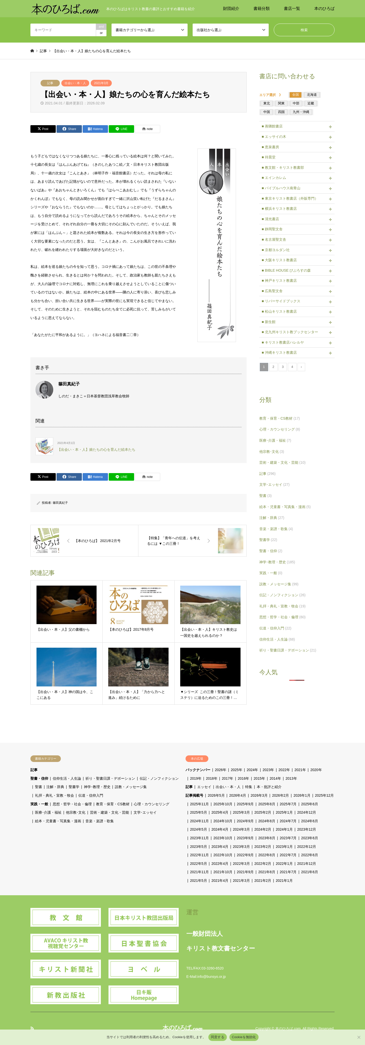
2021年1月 (284, 881)
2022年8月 (266, 855)
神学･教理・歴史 (277, 562)
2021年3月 (101, 83)
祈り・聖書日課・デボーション (287, 650)
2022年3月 (241, 864)
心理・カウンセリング (279, 429)
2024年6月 (309, 821)
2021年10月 (222, 872)
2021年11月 (199, 872)
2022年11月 (199, 855)
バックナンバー (198, 770)
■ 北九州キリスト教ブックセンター (290, 332)
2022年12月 (306, 847)
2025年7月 (288, 804)
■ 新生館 (269, 322)
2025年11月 (199, 804)
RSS (32, 1028)
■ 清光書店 (270, 219)
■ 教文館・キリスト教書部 (283, 167)
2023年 (268, 770)
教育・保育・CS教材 (279, 418)
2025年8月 (266, 804)
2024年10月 (222, 821)
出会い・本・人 (75, 83)
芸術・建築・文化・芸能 (282, 462)
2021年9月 (245, 872)
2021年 (300, 770)
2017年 (227, 778)
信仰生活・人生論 (277, 639)
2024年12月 (306, 812)
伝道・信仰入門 (275, 628)
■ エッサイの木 (274, 137)
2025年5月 (198, 812)
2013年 (291, 778)
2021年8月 (266, 872)
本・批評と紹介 (269, 787)
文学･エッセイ (274, 484)
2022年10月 (222, 855)
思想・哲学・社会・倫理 (282, 617)
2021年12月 (306, 864)
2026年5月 (216, 795)
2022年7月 (288, 855)
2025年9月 (245, 804)
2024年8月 (266, 821)
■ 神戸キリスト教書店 (279, 280)
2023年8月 (266, 838)
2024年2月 (262, 829)
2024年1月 (284, 829)
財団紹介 (231, 8)
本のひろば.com (288, 1028)
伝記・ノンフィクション (282, 595)
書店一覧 (292, 8)
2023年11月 (199, 838)
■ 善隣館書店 (272, 126)
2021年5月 (198, 881)
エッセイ (204, 787)
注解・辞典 (271, 518)
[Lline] (121, 129)
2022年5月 (198, 864)
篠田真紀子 (60, 503)
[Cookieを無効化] (358, 1037)
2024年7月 (288, 821)
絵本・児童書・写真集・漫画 (285, 507)
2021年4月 (219, 881)
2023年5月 (198, 847)
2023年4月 (219, 847)
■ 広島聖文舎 (272, 291)
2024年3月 (241, 829)
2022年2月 (262, 864)
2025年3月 (241, 812)
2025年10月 (222, 804)
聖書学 (268, 540)
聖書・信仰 (270, 551)
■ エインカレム (274, 178)
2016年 (243, 778)
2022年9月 (245, 855)
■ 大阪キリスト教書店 (279, 260)
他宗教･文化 (271, 452)
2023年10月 (222, 838)
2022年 (284, 770)
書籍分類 (261, 8)
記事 (50, 83)
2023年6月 (309, 838)
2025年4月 (219, 812)
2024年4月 (219, 829)
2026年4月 (237, 795)
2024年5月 (198, 829)
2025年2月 (262, 812)
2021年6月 (309, 872)
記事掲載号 (194, 795)
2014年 (275, 778)
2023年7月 (288, 838)
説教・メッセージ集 (279, 584)
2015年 (259, 778)
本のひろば (324, 8)
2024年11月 (199, 821)
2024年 (252, 770)
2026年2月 (280, 795)
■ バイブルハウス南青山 (281, 188)
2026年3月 (259, 795)
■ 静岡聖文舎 (272, 229)
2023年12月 (306, 829)
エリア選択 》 (272, 95)
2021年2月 (262, 881)
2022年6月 (309, 855)
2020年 (316, 770)
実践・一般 (270, 573)
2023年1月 (284, 847)
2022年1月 (284, 864)
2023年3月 (241, 847)
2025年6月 (309, 804)
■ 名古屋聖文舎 (274, 239)
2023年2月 (262, 847)
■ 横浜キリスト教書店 (279, 209)
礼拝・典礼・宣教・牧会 (282, 606)
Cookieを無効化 (244, 1037)
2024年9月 (245, 821)
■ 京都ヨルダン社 (276, 250)
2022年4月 (219, 864)
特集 (248, 787)
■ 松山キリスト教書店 (279, 311)
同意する (217, 1037)
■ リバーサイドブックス (281, 301)
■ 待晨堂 (269, 157)
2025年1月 (284, 812)
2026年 (220, 770)
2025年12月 (324, 795)
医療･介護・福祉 (275, 440)
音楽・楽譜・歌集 (276, 529)
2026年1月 (302, 795)
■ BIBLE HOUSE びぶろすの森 (286, 270)
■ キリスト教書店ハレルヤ (283, 342)
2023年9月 (245, 838)
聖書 (265, 496)
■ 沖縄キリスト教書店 (279, 352)
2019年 (196, 778)
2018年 (211, 778)
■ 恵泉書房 (270, 147)
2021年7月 (288, 872)
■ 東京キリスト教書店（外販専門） (290, 198)
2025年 (236, 770)
